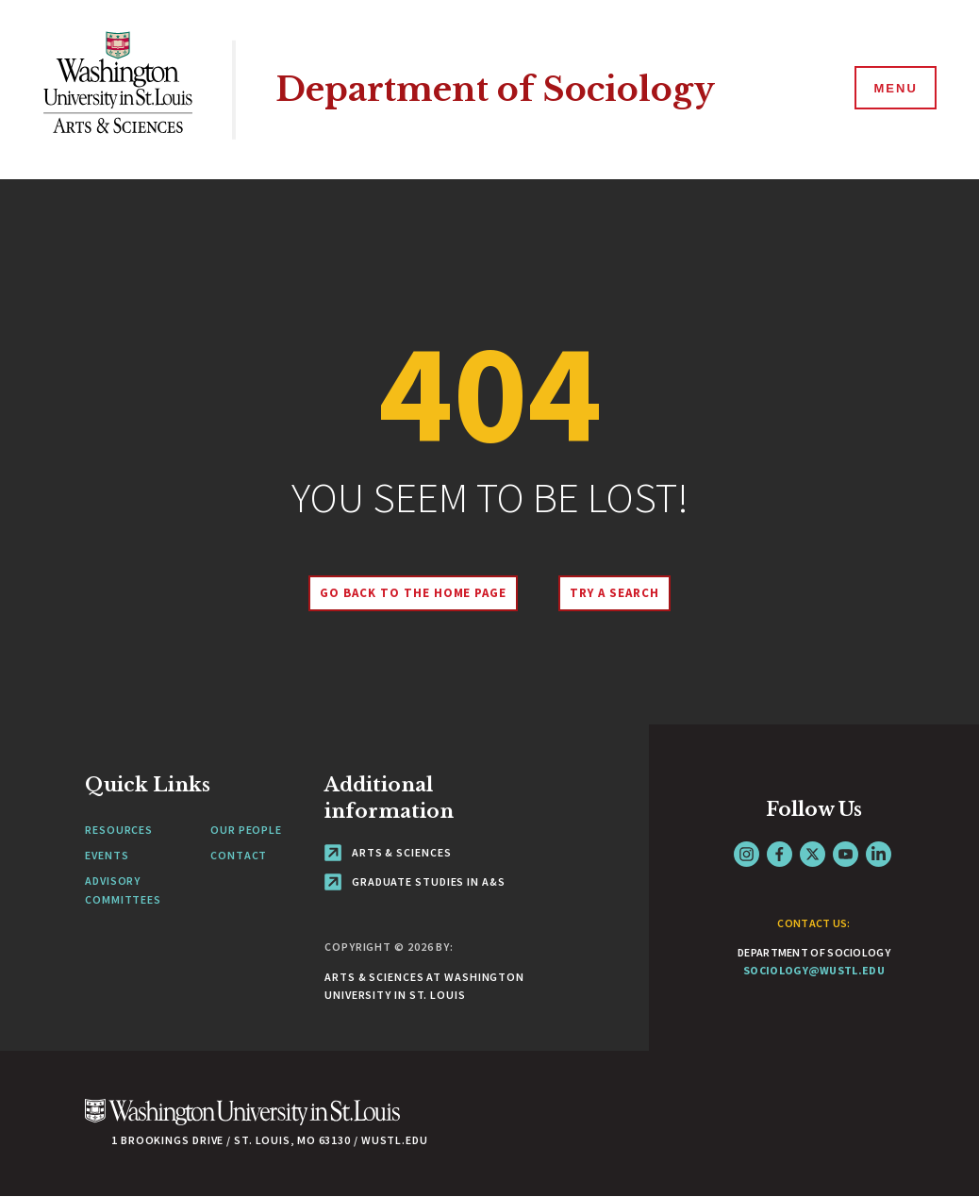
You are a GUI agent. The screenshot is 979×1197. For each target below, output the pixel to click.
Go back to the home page (413, 593)
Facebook (779, 854)
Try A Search (614, 593)
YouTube (845, 854)
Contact (238, 855)
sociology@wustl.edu (814, 970)
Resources (119, 830)
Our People (246, 830)
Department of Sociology (495, 89)
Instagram (746, 854)
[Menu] (894, 88)
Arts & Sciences (387, 852)
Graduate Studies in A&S (415, 881)
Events (106, 855)
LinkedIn (878, 854)
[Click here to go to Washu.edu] (242, 1122)
